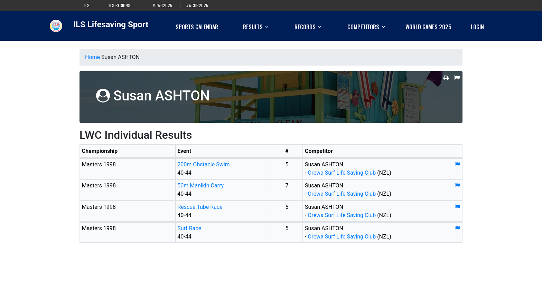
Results (256, 27)
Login (477, 27)
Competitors (366, 27)
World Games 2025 (428, 27)
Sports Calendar (197, 27)
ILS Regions (119, 5)
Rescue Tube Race (199, 207)
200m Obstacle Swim (203, 164)
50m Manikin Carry (200, 185)
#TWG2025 (162, 5)
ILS (87, 5)
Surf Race (189, 228)
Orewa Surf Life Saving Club (342, 172)
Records (309, 27)
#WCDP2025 (197, 5)
